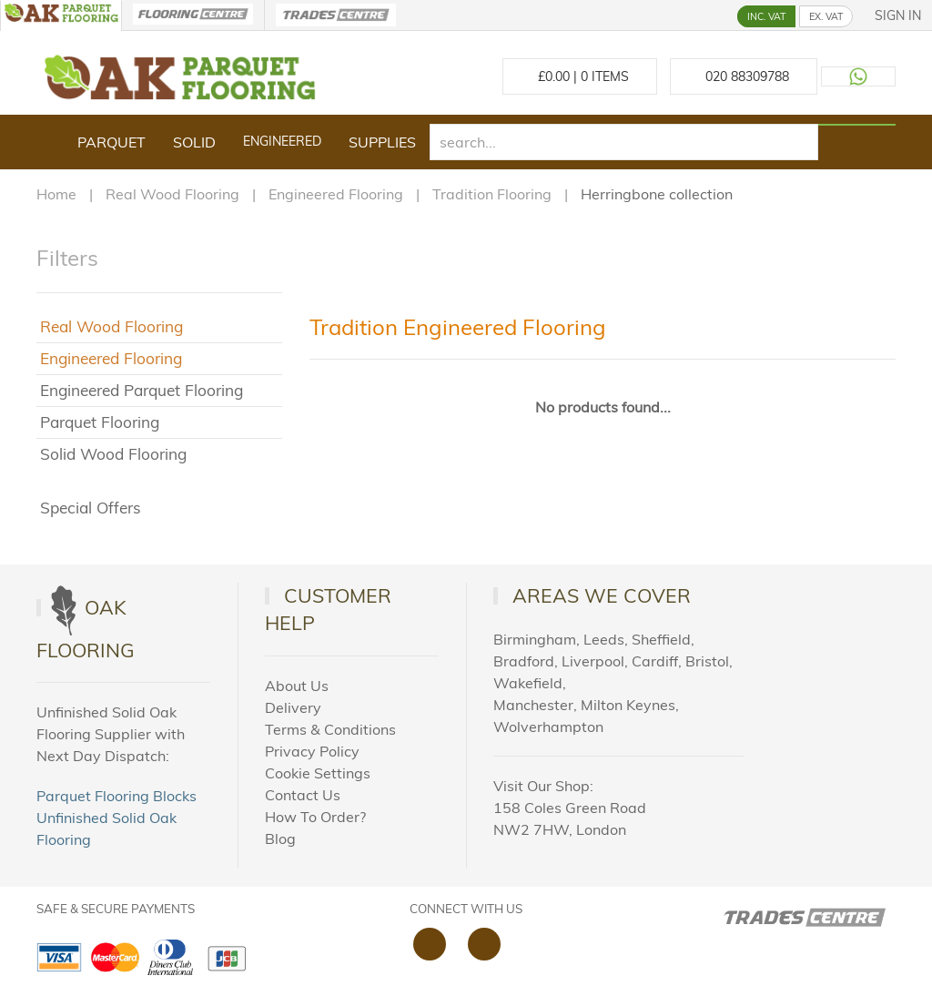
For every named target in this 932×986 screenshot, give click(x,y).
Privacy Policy (312, 751)
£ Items (580, 76)
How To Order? (315, 817)
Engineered (282, 141)
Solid (194, 142)
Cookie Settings (317, 773)
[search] (624, 142)
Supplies (382, 142)
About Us (297, 685)
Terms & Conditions (330, 729)
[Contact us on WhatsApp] (858, 76)
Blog (280, 838)
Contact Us (302, 795)
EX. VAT (826, 16)
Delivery (293, 707)
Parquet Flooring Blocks (116, 796)
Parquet (111, 142)
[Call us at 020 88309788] (743, 76)
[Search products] (857, 125)
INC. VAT (766, 16)
